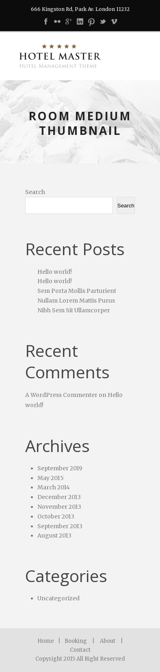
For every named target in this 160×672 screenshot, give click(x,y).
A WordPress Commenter (61, 395)
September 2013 (59, 526)
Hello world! (54, 271)
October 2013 (55, 516)
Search (35, 192)
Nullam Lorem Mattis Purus (76, 300)
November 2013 (59, 506)
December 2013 (59, 497)
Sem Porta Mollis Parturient (76, 290)
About (107, 641)
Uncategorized (58, 598)
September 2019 (59, 468)
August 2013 (54, 535)
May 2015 (50, 478)
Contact (80, 649)
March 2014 (53, 487)
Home (45, 641)
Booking (76, 641)
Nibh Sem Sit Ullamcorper (73, 310)
